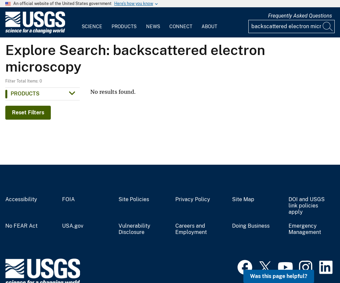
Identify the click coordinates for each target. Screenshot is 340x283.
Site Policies (134, 199)
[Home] (35, 32)
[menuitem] (92, 22)
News (153, 26)
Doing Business (251, 226)
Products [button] (25, 93)
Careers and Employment (191, 229)
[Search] (328, 26)
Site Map (243, 199)
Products (124, 26)
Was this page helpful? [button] (278, 276)
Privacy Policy (192, 199)
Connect (180, 26)
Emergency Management (305, 229)
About (209, 26)
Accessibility (21, 199)
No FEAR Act (21, 226)
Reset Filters (28, 112)
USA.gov (72, 226)
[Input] (291, 26)
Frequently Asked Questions (300, 16)
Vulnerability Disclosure (134, 229)
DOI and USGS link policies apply (307, 206)
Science (92, 26)
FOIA (68, 199)
